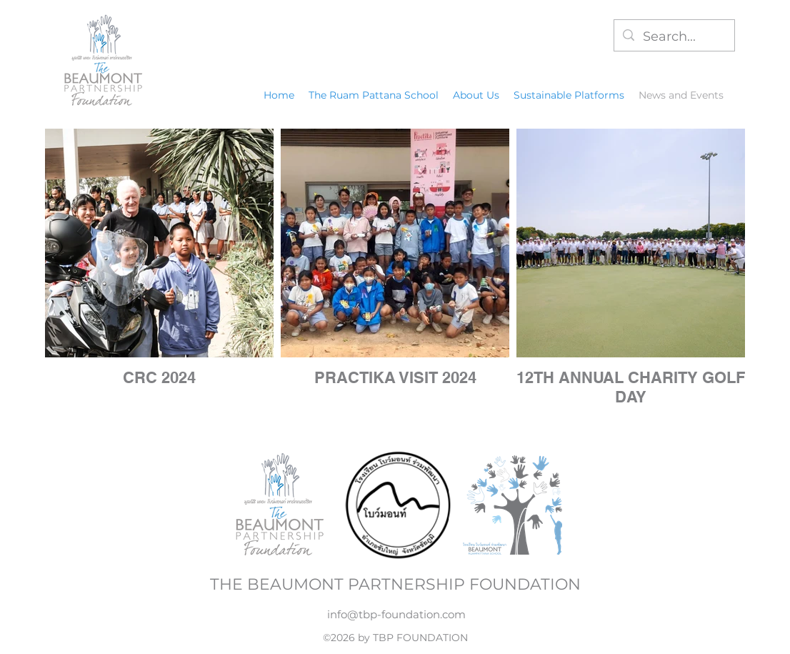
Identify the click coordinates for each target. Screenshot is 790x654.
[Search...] (673, 37)
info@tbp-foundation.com (396, 614)
